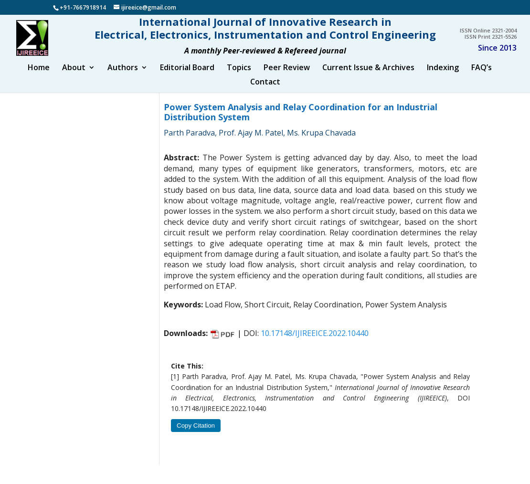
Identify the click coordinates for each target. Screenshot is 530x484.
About (73, 77)
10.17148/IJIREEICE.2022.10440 (315, 342)
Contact (265, 91)
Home (39, 77)
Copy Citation (196, 434)
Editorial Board (187, 77)
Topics (239, 77)
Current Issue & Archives (368, 77)
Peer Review (287, 77)
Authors (122, 77)
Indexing (443, 77)
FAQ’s (481, 77)
